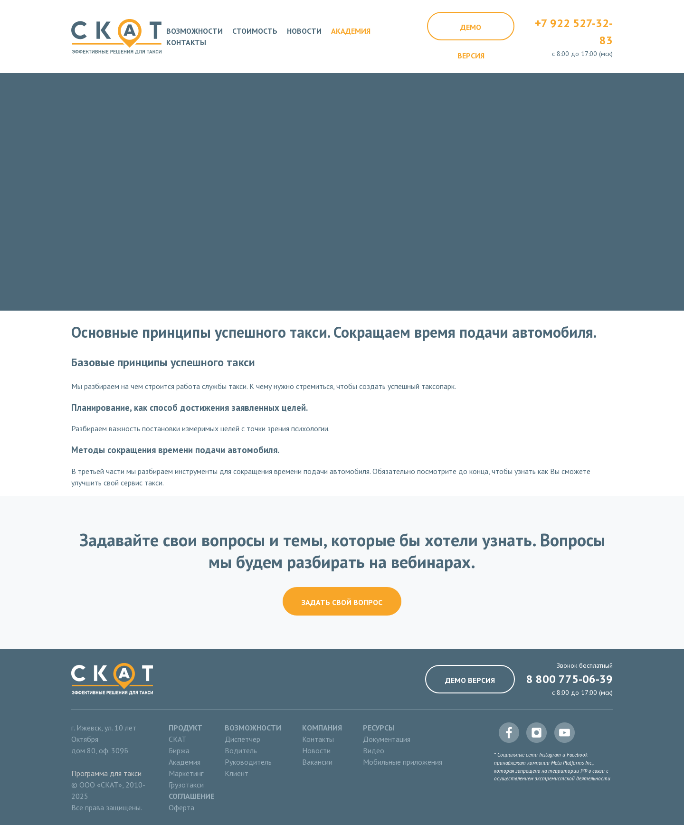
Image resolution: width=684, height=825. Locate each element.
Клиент (236, 773)
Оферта (181, 807)
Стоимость (254, 31)
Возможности (194, 31)
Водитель (241, 750)
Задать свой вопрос (342, 602)
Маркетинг (186, 773)
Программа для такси (106, 773)
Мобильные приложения (402, 762)
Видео (373, 750)
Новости (304, 31)
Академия (350, 31)
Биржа (179, 750)
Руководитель (248, 762)
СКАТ (177, 739)
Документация (386, 739)
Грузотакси (186, 784)
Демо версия (470, 31)
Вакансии (317, 762)
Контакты (186, 42)
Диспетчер (242, 739)
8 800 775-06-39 (569, 679)
